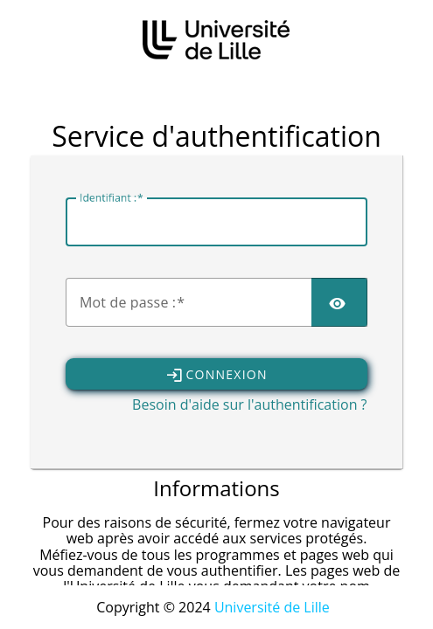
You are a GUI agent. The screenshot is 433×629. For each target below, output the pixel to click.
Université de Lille (272, 607)
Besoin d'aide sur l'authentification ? (249, 404)
